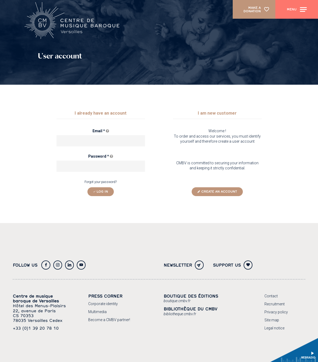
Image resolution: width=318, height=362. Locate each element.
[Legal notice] (274, 328)
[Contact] (271, 296)
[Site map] (271, 320)
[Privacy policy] (276, 312)
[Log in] (100, 191)
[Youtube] (81, 265)
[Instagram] (57, 265)
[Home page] (71, 21)
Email (100, 131)
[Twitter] (69, 265)
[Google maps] (39, 308)
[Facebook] (45, 265)
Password (100, 156)
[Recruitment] (274, 304)
